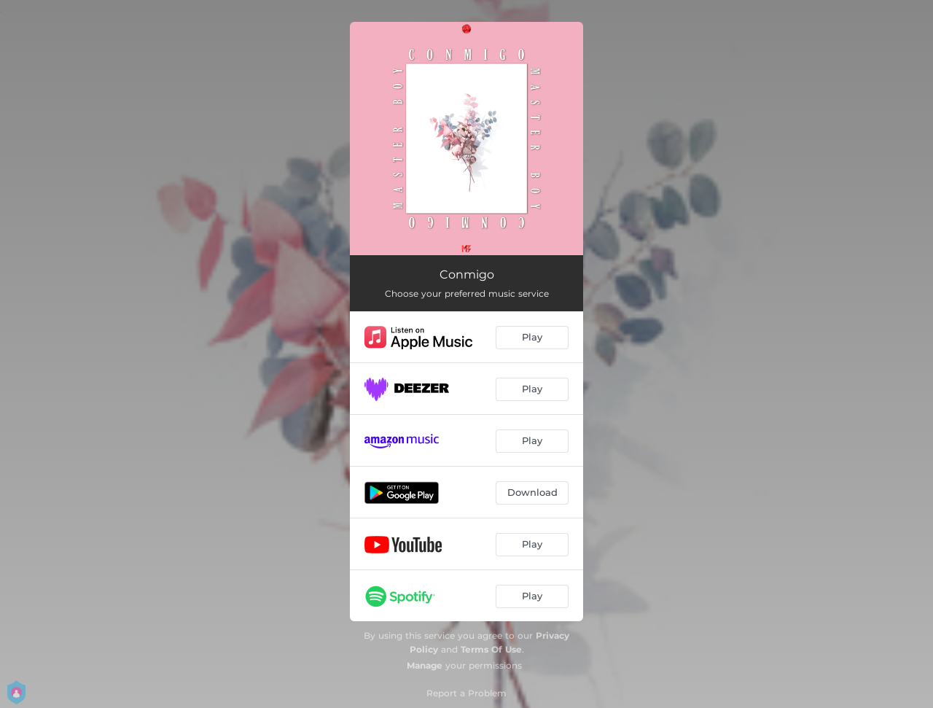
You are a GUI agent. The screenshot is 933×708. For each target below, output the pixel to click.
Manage (424, 665)
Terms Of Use (491, 649)
